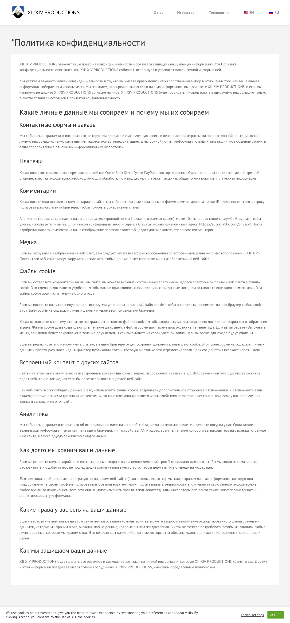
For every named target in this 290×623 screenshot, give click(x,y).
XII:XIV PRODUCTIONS (53, 12)
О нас (158, 12)
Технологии (219, 12)
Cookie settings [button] (252, 615)
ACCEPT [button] (275, 615)
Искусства (186, 12)
